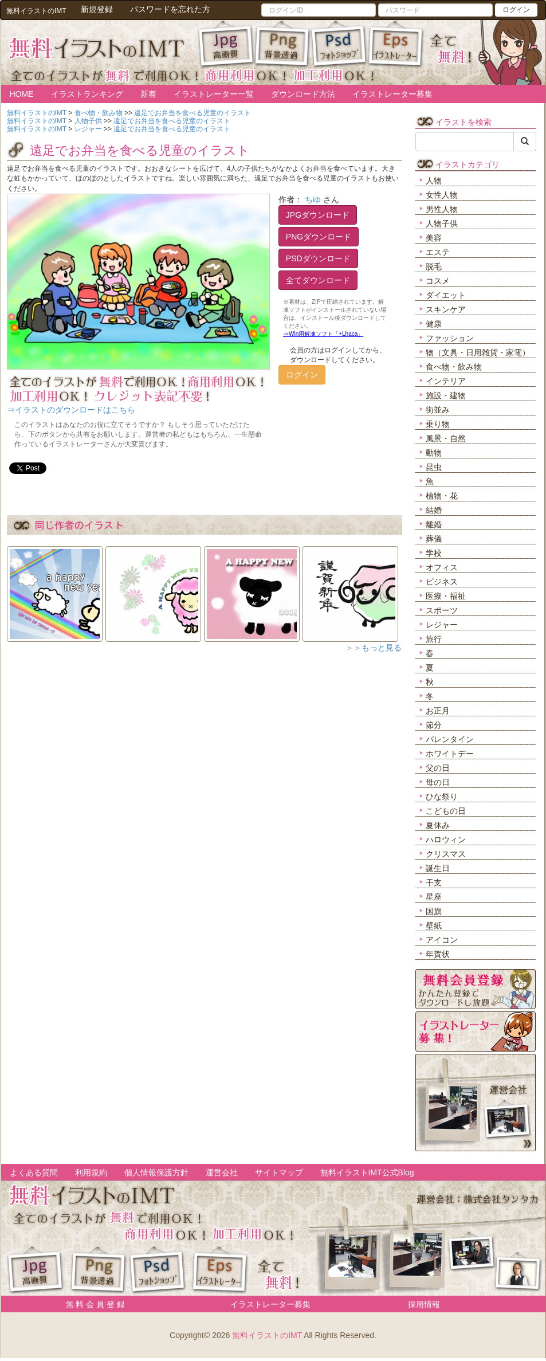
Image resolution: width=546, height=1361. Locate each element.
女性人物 (442, 194)
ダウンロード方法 (303, 94)
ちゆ (313, 199)
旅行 (434, 639)
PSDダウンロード (318, 258)
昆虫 (434, 467)
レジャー (442, 624)
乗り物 (438, 424)
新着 (148, 94)
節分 (434, 724)
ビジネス (442, 581)
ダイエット (446, 295)
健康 (434, 323)
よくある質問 (34, 1172)
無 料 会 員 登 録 (91, 1304)
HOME (22, 94)
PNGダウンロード (318, 236)
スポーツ (442, 610)
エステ (438, 252)
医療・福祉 (446, 596)
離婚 (434, 524)
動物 (434, 452)
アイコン (442, 939)
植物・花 (442, 495)
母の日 (438, 782)
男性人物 (442, 209)
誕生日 (438, 868)
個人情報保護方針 (156, 1172)
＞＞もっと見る (373, 647)
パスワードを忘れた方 (170, 9)
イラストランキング (87, 94)
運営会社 (222, 1172)
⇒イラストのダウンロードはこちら (71, 409)
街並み (438, 409)
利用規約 (91, 1172)
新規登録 (97, 9)
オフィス (442, 567)
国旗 (434, 911)
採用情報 (424, 1304)
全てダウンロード (318, 280)
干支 (434, 882)
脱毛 (434, 266)
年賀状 (438, 954)
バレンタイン (450, 739)
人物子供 (442, 223)
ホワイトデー (450, 753)
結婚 (434, 510)
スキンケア (446, 309)
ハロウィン (446, 839)
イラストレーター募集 (392, 94)
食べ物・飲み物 (454, 366)
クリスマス (446, 853)
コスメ (438, 280)
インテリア (446, 381)
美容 (434, 237)
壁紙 (434, 925)
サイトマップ (279, 1172)
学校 (434, 553)
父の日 (438, 767)
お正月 (438, 710)
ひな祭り (442, 796)
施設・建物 (446, 395)
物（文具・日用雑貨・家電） (478, 352)
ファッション (450, 338)
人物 (434, 180)
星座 (434, 896)
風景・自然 (446, 438)
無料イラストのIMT (267, 1335)
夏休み (438, 825)
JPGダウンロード (317, 214)
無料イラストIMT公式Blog (367, 1172)
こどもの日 (446, 810)
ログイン (516, 10)
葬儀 (434, 538)
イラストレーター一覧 (214, 94)
